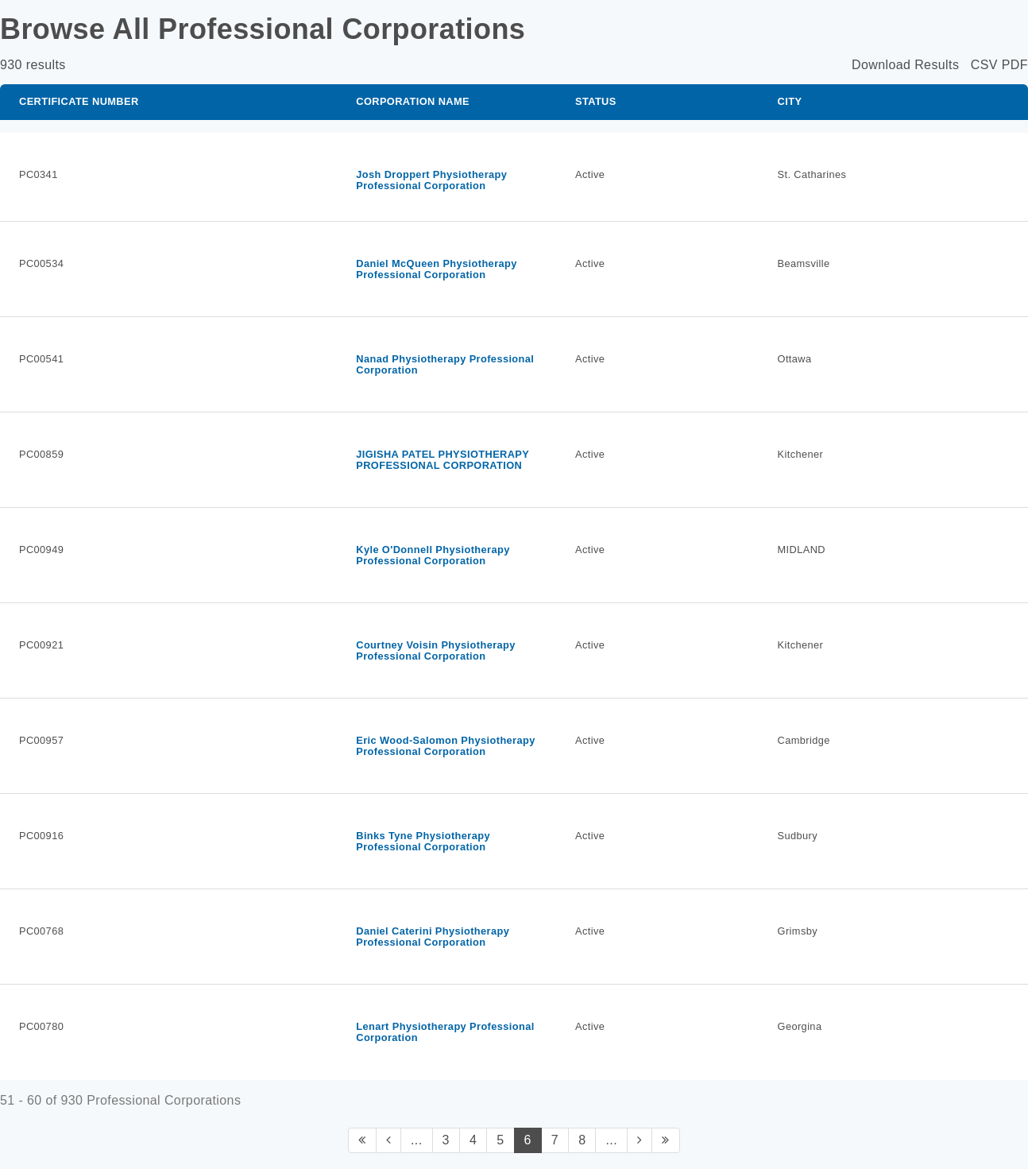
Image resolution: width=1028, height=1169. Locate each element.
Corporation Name (413, 101)
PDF (1015, 65)
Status (595, 101)
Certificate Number (79, 101)
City (790, 101)
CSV (984, 65)
